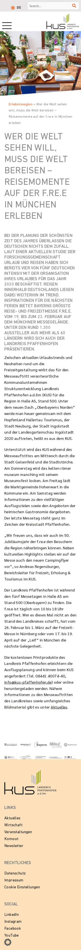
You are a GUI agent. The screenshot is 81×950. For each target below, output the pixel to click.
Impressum (14, 880)
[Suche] (74, 5)
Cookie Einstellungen (22, 887)
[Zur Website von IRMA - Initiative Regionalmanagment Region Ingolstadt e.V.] (10, 757)
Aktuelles (59, 706)
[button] (8, 942)
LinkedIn (11, 915)
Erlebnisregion (20, 104)
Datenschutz (15, 873)
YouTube (11, 936)
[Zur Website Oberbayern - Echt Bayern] (25, 744)
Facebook (12, 929)
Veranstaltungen (18, 832)
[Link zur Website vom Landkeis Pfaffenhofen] (10, 744)
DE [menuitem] (19, 7)
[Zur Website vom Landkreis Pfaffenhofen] (25, 757)
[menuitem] (19, 7)
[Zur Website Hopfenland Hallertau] (55, 744)
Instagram (13, 922)
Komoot (11, 839)
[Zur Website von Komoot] (70, 744)
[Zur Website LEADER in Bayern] (70, 757)
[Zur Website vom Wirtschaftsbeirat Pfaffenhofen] (55, 757)
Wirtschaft (13, 825)
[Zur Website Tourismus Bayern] (40, 744)
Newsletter (13, 846)
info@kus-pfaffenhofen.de (28, 682)
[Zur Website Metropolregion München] (40, 757)
